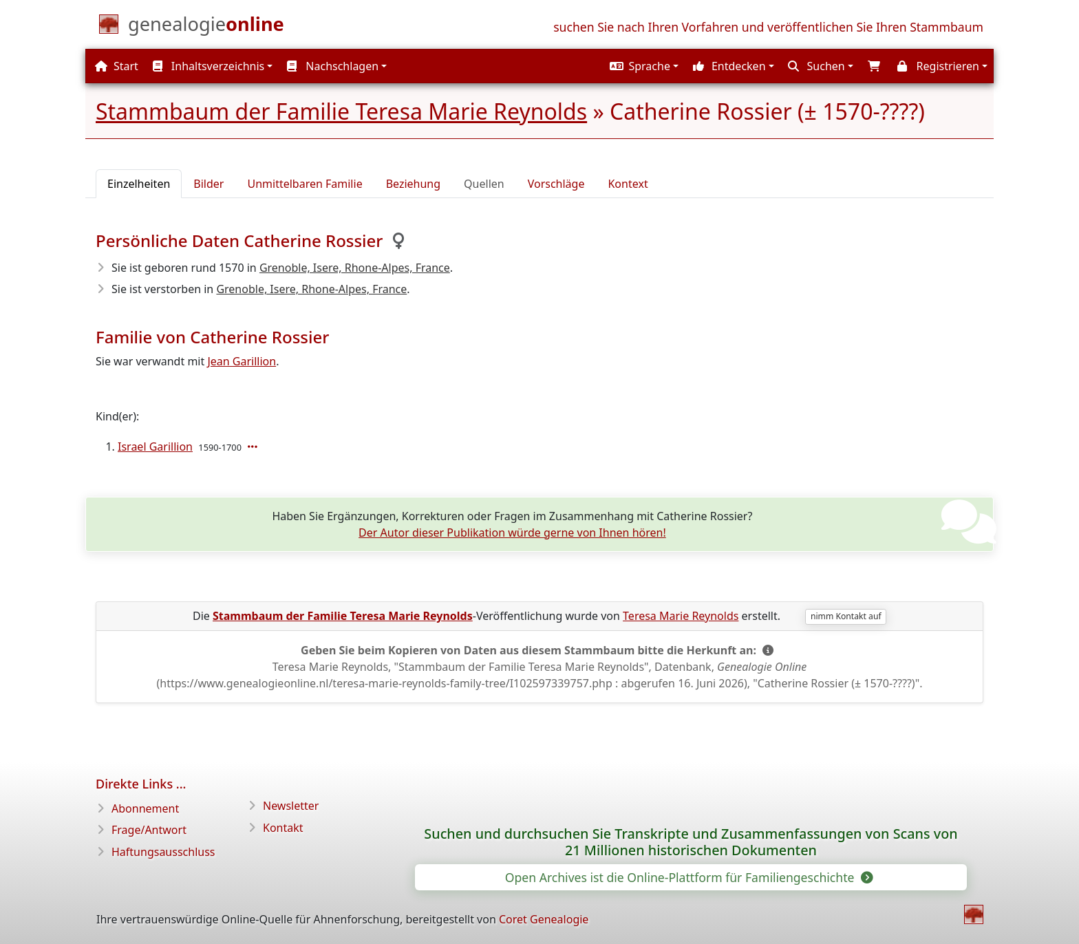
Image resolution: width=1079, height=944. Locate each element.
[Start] (206, 26)
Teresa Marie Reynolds (680, 615)
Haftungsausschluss (163, 851)
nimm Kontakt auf (846, 616)
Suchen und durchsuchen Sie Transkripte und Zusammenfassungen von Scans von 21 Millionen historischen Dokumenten (690, 842)
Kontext (628, 183)
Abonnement (145, 808)
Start (116, 66)
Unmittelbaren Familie (304, 183)
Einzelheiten (138, 183)
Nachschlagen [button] (332, 66)
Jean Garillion (241, 361)
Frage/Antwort (148, 829)
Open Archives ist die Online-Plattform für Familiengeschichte (688, 877)
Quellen (484, 183)
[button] (643, 66)
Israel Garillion (155, 446)
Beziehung (413, 183)
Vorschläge (556, 183)
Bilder (208, 183)
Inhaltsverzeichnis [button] (209, 66)
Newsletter (291, 805)
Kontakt (283, 827)
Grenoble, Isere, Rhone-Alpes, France (354, 267)
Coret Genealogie (543, 919)
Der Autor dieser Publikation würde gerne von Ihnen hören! (512, 532)
